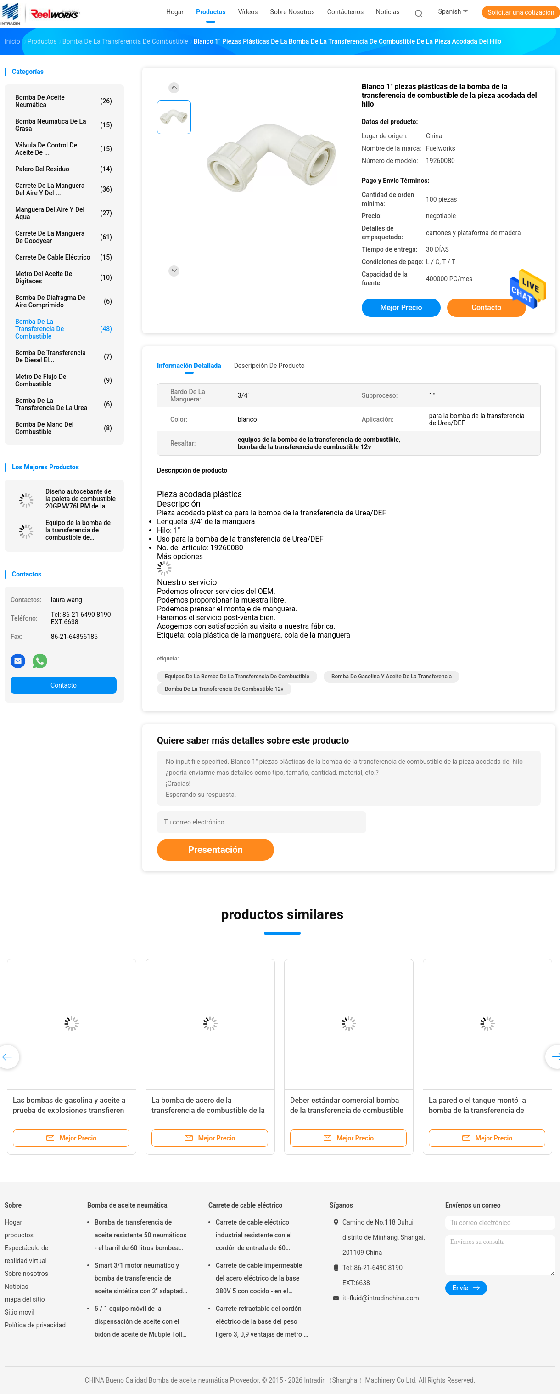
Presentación (215, 849)
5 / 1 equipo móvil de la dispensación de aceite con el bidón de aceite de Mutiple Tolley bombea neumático (142, 1323)
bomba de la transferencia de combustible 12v (224, 689)
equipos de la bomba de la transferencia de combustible (237, 676)
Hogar (13, 1222)
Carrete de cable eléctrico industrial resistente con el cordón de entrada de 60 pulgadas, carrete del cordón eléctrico (256, 1236)
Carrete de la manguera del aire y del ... (63, 189)
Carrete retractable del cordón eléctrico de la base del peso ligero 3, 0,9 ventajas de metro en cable (263, 1323)
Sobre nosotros (26, 1273)
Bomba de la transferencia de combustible (63, 329)
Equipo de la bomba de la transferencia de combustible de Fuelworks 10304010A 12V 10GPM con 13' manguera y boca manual (78, 530)
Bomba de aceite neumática (63, 101)
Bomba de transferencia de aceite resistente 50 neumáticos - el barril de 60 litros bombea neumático (140, 1236)
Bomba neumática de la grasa (63, 125)
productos (19, 1235)
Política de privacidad (35, 1325)
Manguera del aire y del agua (63, 213)
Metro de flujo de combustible (63, 380)
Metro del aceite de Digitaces (63, 277)
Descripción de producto (269, 365)
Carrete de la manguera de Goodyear (63, 237)
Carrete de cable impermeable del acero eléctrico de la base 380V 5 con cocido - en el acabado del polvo (259, 1280)
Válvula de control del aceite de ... (63, 148)
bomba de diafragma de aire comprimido (63, 301)
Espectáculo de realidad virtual (26, 1254)
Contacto (63, 685)
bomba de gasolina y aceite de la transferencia (391, 676)
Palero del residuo (63, 169)
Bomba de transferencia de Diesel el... (63, 356)
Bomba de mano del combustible (63, 428)
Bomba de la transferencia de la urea (63, 404)
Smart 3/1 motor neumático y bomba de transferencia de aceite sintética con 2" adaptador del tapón (142, 1280)
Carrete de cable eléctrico (63, 257)
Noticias (16, 1286)
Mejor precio (401, 307)
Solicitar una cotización (520, 12)
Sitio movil (19, 1312)
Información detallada (189, 365)
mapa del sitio (25, 1299)
